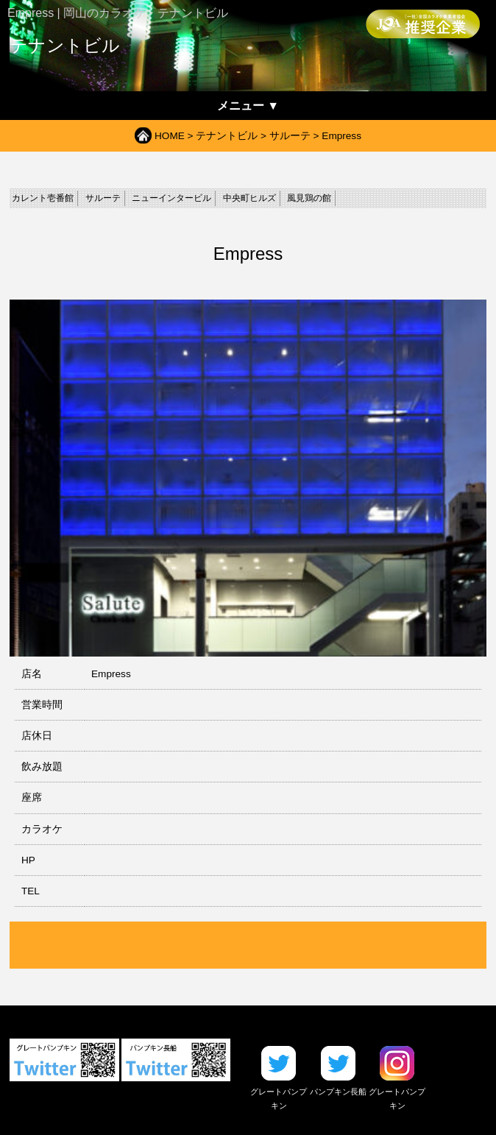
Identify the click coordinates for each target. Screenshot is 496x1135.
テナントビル (227, 135)
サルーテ (290, 135)
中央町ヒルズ (249, 198)
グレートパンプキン (278, 1091)
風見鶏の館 (309, 198)
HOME (170, 135)
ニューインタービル (171, 198)
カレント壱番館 (43, 198)
